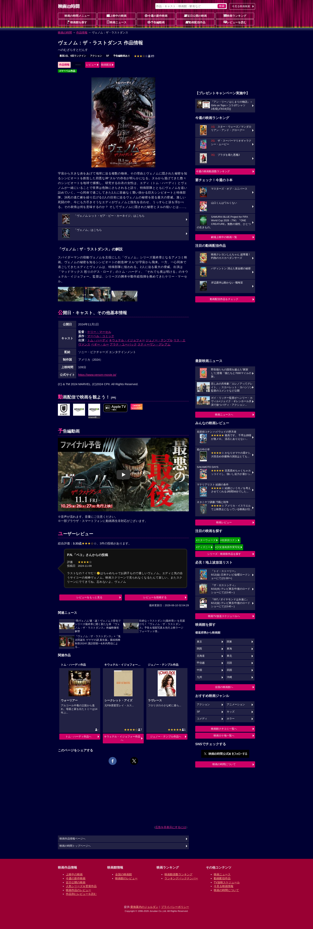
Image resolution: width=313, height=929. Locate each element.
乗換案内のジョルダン (144, 906)
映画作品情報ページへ (72, 838)
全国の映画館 (123, 874)
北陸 (229, 662)
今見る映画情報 (223, 886)
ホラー (231, 718)
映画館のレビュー (126, 878)
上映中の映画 (117, 15)
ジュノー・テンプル (159, 340)
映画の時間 (65, 32)
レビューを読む (235, 22)
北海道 (201, 655)
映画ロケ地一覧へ (224, 735)
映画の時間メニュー (77, 15)
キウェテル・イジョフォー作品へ (122, 738)
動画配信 (106, 64)
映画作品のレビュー (78, 890)
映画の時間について (224, 764)
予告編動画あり (121, 55)
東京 (199, 641)
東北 (229, 655)
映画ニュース (117, 22)
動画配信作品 (195, 22)
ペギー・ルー (100, 344)
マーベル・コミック (100, 336)
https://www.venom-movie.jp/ (97, 374)
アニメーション (236, 704)
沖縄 (229, 677)
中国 (199, 670)
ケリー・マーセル (99, 332)
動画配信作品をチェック (224, 299)
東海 (229, 648)
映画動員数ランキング (178, 874)
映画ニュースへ (224, 414)
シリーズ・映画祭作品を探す (224, 553)
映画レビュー (224, 522)
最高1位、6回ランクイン (72, 55)
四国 (229, 670)
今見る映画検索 (241, 6)
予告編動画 (156, 22)
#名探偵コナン (228, 540)
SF (107, 55)
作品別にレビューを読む (81, 894)
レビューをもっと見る (89, 597)
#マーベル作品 (67, 71)
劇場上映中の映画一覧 (224, 237)
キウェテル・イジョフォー (127, 340)
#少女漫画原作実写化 (227, 547)
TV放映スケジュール (227, 882)
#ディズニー (203, 547)
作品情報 (81, 32)
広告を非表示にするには (170, 827)
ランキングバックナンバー (181, 878)
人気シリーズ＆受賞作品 (81, 886)
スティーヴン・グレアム (154, 344)
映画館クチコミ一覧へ (224, 728)
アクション (96, 55)
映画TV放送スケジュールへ (224, 616)
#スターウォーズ (206, 540)
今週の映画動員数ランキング (213, 171)
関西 (199, 648)
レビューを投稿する (155, 597)
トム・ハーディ (97, 340)
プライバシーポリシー (175, 906)
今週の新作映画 (156, 15)
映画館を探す (77, 22)
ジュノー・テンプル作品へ (165, 736)
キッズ (231, 711)
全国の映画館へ (224, 687)
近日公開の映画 (195, 15)
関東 (229, 641)
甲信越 (201, 662)
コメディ (202, 718)
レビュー (91, 64)
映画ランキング (235, 15)
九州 (199, 677)
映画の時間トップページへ (75, 845)
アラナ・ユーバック (123, 344)
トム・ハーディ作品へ (78, 736)
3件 (144, 56)
